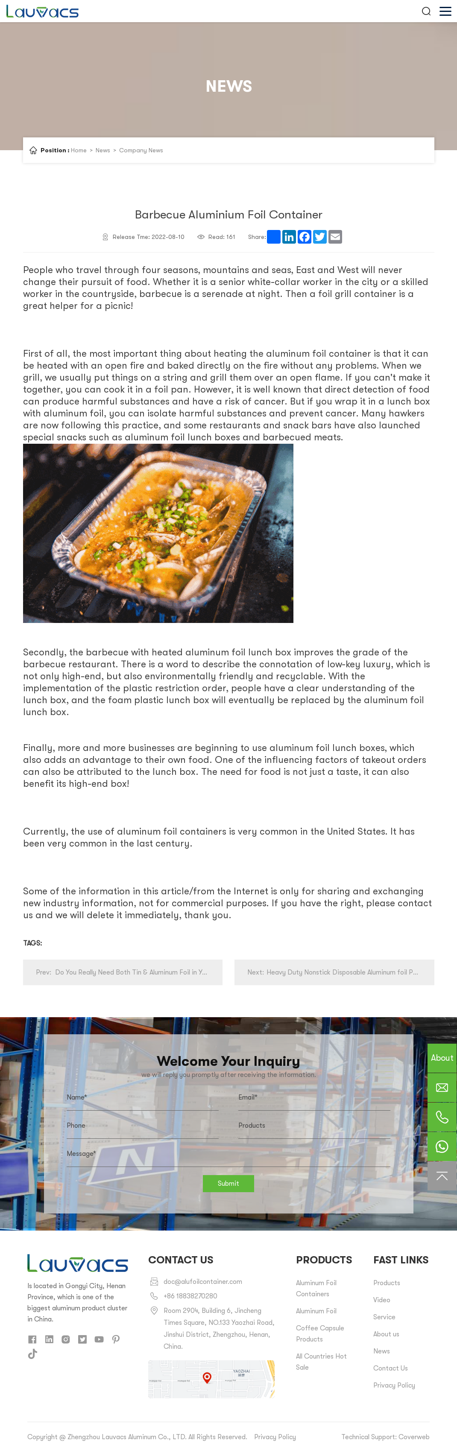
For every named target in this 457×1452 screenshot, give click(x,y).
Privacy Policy (394, 1385)
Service (384, 1317)
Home (79, 150)
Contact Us (390, 1368)
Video (381, 1300)
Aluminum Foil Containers (316, 1288)
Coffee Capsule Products (320, 1333)
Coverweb (414, 1437)
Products (386, 1283)
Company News (141, 150)
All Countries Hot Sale (321, 1362)
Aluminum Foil (316, 1311)
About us (386, 1334)
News (103, 150)
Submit (228, 1183)
